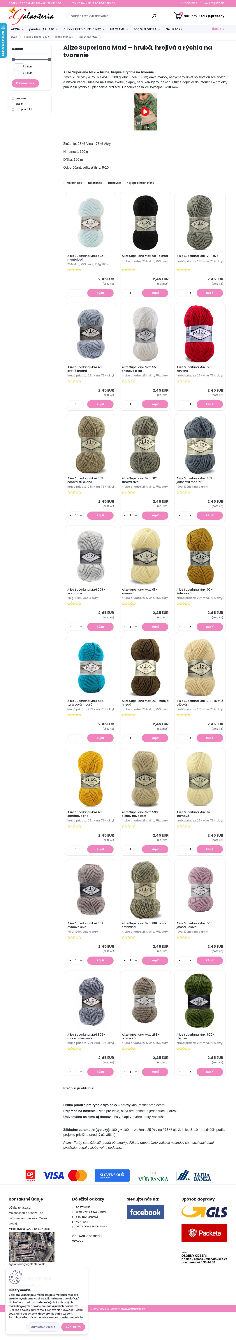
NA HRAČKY (174, 29)
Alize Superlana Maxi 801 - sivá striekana (144, 946)
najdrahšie (95, 183)
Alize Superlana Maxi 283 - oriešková (141, 1061)
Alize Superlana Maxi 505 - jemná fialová (196, 947)
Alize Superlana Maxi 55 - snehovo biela (140, 373)
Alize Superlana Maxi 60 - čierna (140, 258)
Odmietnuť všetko (43, 1327)
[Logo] (31, 16)
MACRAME (117, 29)
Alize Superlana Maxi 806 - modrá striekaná (87, 1061)
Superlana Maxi (88, 37)
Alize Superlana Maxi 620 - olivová (196, 1061)
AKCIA (15, 29)
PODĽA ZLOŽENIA (145, 29)
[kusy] (76, 295)
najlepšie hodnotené (140, 183)
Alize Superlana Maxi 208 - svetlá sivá (87, 603)
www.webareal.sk (133, 1336)
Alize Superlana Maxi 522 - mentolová (86, 259)
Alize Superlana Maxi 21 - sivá (198, 257)
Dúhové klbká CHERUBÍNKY (82, 29)
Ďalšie (216, 29)
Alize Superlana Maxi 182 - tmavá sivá (140, 487)
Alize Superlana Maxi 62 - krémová (195, 831)
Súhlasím (73, 1327)
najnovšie (114, 183)
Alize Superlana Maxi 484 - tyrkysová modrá (87, 717)
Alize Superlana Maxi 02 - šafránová (195, 602)
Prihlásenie (190, 3)
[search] (154, 17)
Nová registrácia (214, 3)
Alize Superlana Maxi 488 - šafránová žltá (87, 831)
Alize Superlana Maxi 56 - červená (195, 373)
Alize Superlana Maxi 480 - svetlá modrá (87, 373)
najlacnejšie (74, 183)
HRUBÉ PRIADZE (64, 37)
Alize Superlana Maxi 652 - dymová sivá (87, 947)
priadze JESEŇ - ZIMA (36, 37)
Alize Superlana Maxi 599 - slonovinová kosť (141, 831)
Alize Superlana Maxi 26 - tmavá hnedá (140, 717)
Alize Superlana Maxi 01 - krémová (140, 602)
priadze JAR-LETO (41, 29)
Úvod (14, 37)
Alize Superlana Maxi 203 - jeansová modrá (196, 488)
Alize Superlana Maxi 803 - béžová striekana (87, 487)
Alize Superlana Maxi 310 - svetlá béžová (195, 717)
